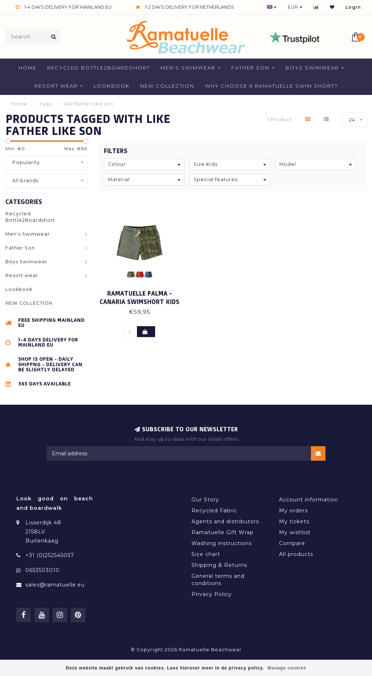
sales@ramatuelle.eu (55, 584)
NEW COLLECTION (167, 86)
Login (353, 7)
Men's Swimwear (188, 68)
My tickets (294, 521)
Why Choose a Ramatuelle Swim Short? (271, 86)
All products (296, 554)
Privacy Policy (211, 594)
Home (28, 68)
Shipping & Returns (219, 565)
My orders (293, 510)
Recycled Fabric (214, 510)
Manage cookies (286, 668)
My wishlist (295, 532)
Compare (292, 543)
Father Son (250, 68)
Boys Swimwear (312, 68)
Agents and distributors (225, 521)
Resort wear (56, 86)
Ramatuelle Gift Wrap (222, 532)
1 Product (279, 119)
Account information (308, 499)
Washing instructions (221, 543)
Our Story (205, 499)
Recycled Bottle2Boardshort (98, 68)
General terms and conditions (217, 580)
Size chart (205, 554)
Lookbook (112, 86)
